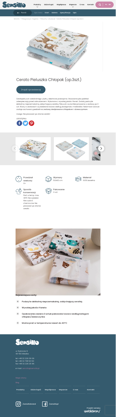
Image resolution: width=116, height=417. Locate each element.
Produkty (37, 5)
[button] (101, 148)
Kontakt (90, 5)
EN (110, 4)
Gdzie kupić (49, 5)
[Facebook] (19, 123)
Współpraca (61, 5)
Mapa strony (21, 378)
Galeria (54, 13)
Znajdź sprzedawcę (31, 89)
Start (47, 13)
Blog (17, 382)
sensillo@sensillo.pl (30, 368)
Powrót (23, 13)
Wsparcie (72, 5)
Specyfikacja (65, 13)
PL (106, 4)
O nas (82, 5)
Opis (74, 13)
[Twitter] (25, 123)
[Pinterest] (31, 123)
